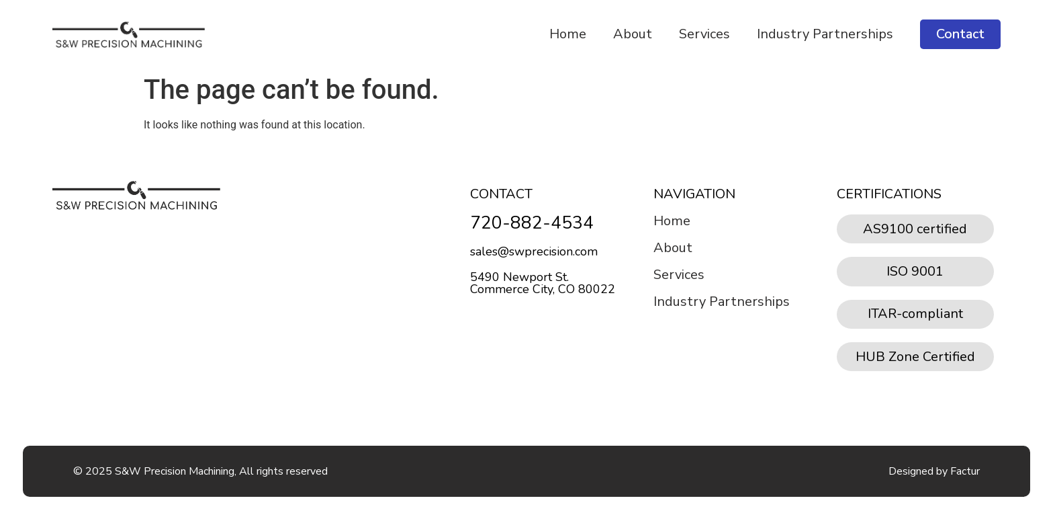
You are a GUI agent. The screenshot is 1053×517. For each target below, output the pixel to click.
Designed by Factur (934, 471)
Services (704, 34)
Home (567, 34)
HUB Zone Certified (915, 357)
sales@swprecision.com (534, 251)
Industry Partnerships (825, 34)
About (632, 34)
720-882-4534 (532, 223)
